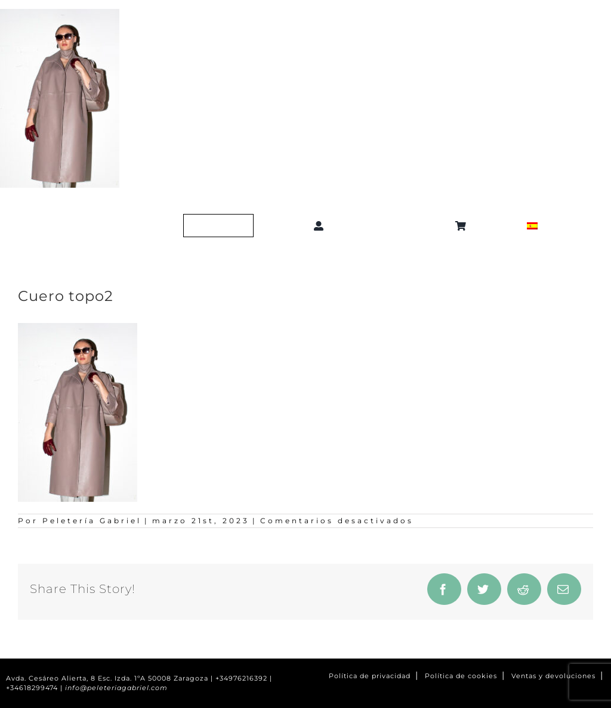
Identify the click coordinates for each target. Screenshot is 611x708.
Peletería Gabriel (91, 520)
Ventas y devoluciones (553, 676)
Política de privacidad (370, 676)
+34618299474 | (35, 688)
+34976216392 (241, 678)
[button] (391, 225)
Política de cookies (461, 676)
